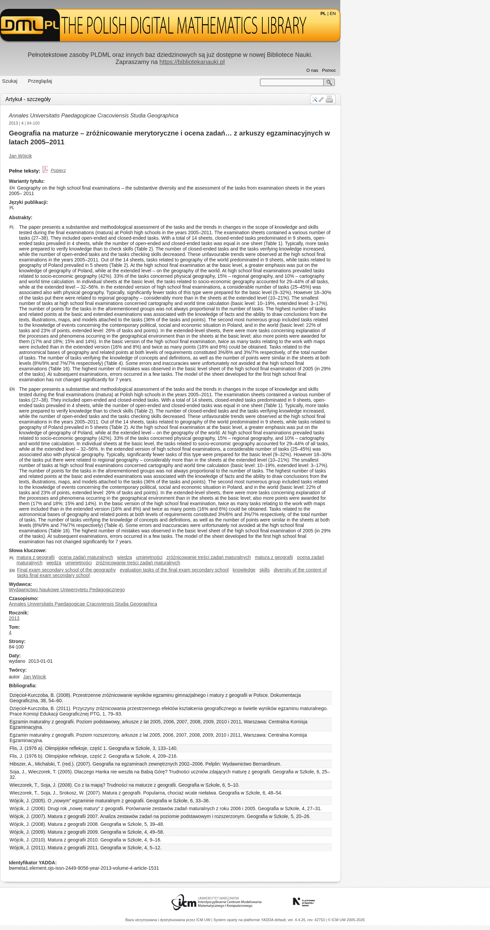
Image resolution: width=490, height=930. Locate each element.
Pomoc (404, 70)
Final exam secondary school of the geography (141, 570)
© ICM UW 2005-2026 (346, 920)
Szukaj (84, 81)
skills (339, 570)
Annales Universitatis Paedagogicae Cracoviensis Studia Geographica (168, 115)
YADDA (268, 920)
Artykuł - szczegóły (103, 99)
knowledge (319, 570)
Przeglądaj (115, 81)
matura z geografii (110, 557)
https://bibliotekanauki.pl (266, 62)
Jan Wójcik (95, 156)
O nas (387, 70)
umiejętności (224, 557)
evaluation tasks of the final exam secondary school (249, 570)
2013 (88, 123)
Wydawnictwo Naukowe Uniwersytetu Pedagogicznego (142, 589)
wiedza (199, 557)
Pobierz (133, 170)
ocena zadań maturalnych (160, 557)
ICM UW (204, 920)
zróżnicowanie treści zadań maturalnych (283, 557)
